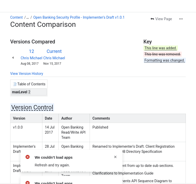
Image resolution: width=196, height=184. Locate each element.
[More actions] (181, 19)
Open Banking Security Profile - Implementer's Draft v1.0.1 (79, 17)
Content (16, 17)
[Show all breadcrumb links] (27, 17)
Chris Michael (31, 58)
